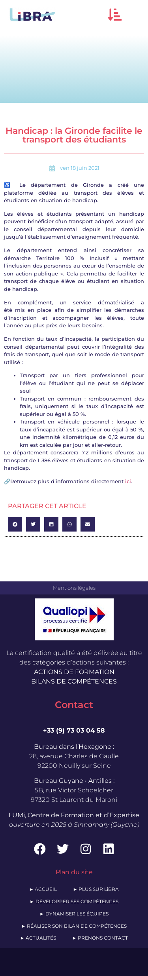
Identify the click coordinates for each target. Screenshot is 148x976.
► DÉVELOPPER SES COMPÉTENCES (74, 901)
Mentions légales (74, 588)
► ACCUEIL (43, 889)
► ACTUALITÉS (38, 938)
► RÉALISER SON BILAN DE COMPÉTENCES (74, 926)
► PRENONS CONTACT (100, 938)
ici (128, 481)
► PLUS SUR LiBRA (96, 889)
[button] (114, 14)
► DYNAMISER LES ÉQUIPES (74, 914)
